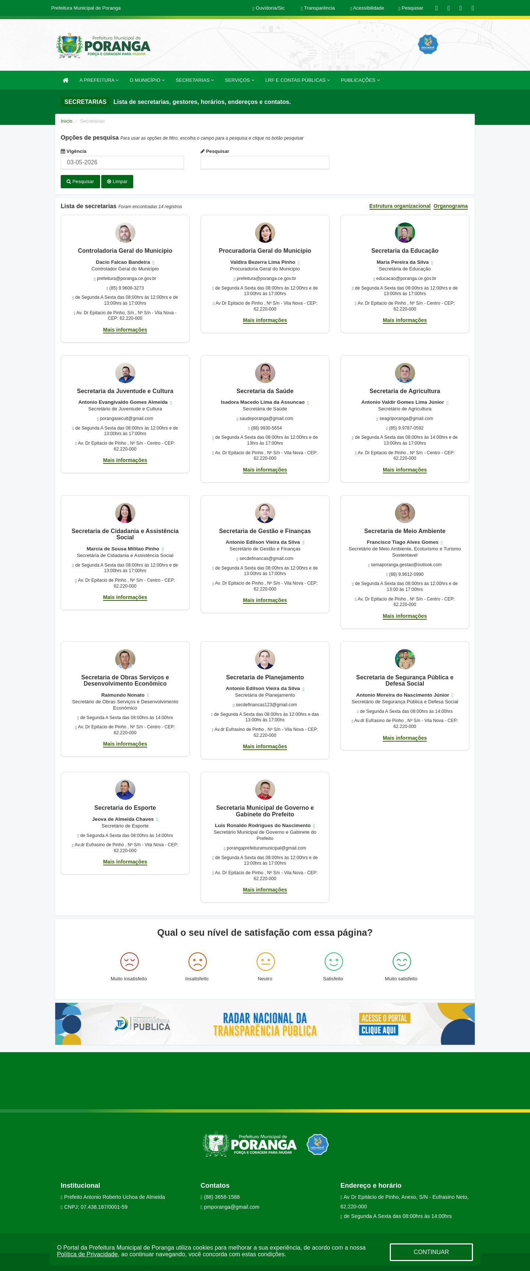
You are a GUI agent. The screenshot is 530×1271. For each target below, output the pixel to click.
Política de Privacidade (87, 1254)
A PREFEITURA (99, 80)
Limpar (117, 181)
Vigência (73, 151)
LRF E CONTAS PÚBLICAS (297, 80)
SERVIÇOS (239, 80)
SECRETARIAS (195, 80)
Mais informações (125, 329)
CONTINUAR (431, 1252)
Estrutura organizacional (400, 205)
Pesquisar (215, 151)
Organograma (451, 205)
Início (67, 121)
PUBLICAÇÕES (360, 80)
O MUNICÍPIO (147, 80)
